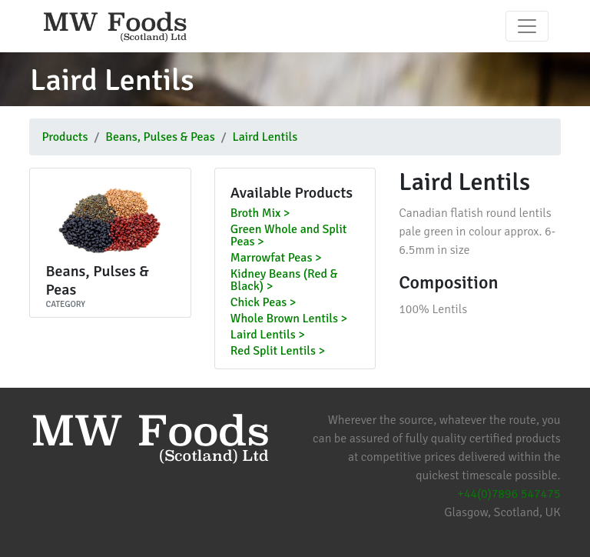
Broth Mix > (260, 214)
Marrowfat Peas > (276, 258)
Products (64, 137)
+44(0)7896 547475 (508, 494)
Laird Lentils (264, 137)
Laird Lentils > (267, 335)
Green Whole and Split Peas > (288, 236)
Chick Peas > (263, 303)
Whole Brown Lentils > (288, 319)
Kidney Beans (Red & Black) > (284, 281)
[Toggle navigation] (527, 26)
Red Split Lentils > (277, 352)
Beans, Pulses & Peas (159, 137)
